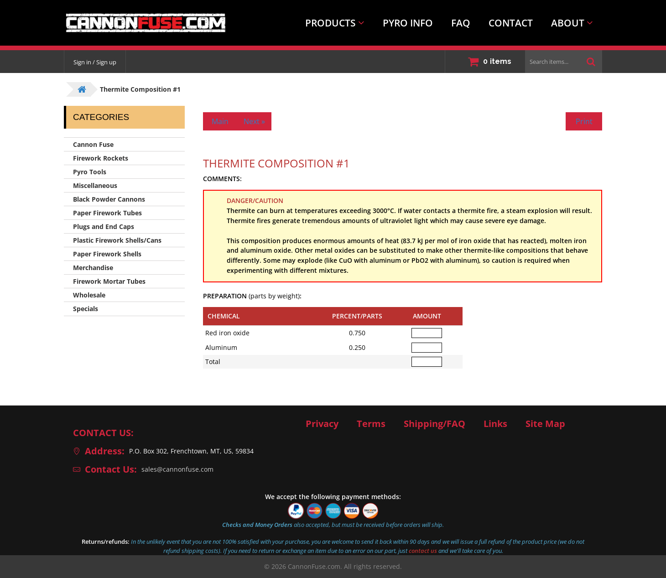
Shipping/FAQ (434, 423)
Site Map (545, 423)
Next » (254, 121)
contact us (423, 551)
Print (584, 121)
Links (495, 423)
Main (220, 121)
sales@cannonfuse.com (177, 469)
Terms (371, 423)
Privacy (322, 423)
